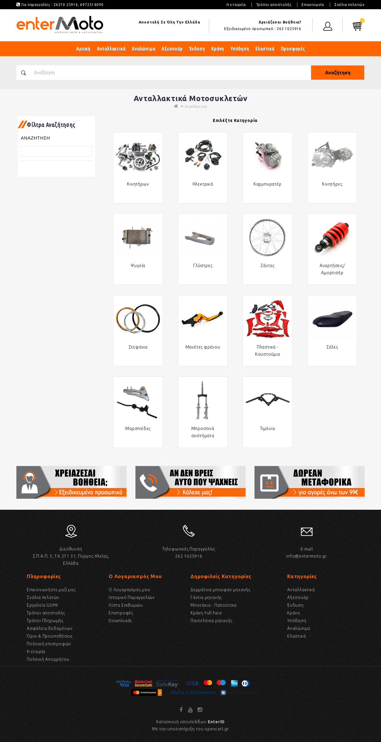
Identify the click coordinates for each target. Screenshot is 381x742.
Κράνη (217, 48)
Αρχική (83, 48)
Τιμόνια (267, 428)
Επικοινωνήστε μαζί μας (51, 589)
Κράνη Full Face (206, 613)
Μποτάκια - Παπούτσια (213, 605)
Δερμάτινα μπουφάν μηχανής (220, 589)
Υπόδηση (240, 48)
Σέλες (332, 347)
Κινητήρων (138, 184)
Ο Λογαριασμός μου (129, 589)
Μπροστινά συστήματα (202, 432)
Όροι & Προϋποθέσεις (50, 636)
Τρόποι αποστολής (274, 5)
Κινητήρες (332, 184)
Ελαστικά (264, 48)
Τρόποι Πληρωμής (45, 620)
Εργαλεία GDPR (42, 605)
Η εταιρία (36, 651)
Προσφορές (293, 48)
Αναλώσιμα (143, 48)
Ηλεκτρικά (203, 184)
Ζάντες (267, 265)
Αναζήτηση (337, 72)
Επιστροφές (121, 613)
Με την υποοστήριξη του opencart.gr (190, 729)
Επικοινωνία (313, 5)
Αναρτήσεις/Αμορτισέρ (332, 269)
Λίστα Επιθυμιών (126, 605)
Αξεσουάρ (172, 48)
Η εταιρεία (236, 5)
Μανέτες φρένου (202, 347)
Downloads (120, 620)
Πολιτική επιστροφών (49, 643)
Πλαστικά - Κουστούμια (267, 351)
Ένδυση (197, 48)
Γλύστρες (202, 265)
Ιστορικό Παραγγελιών (132, 597)
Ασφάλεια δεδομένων (49, 628)
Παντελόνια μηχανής (211, 620)
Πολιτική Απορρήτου (48, 659)
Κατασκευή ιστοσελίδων (190, 721)
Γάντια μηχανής (206, 597)
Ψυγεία (138, 265)
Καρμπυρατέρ (268, 184)
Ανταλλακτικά (111, 48)
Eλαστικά (296, 636)
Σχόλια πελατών (349, 5)
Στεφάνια (138, 347)
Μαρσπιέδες (138, 428)
